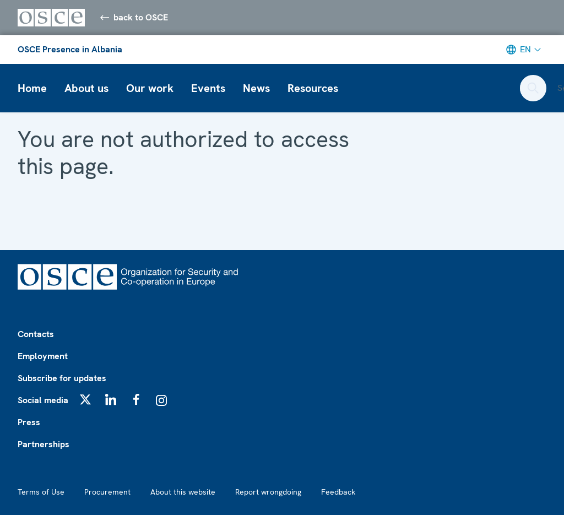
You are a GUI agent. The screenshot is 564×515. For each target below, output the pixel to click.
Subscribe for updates (62, 378)
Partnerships (43, 444)
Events (208, 88)
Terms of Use (41, 492)
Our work (149, 88)
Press (29, 422)
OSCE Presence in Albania (70, 49)
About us (86, 88)
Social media (43, 400)
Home (32, 88)
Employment (43, 356)
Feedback (338, 492)
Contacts (36, 334)
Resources (313, 88)
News (256, 88)
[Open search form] (533, 88)
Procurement (107, 492)
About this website (182, 492)
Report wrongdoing (268, 492)
